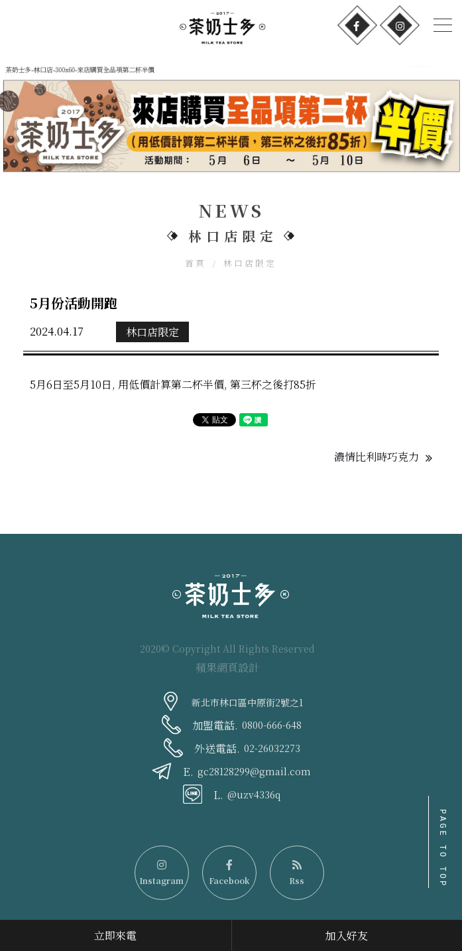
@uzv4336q (253, 794)
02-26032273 (272, 748)
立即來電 (115, 935)
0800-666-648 (272, 724)
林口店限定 (249, 263)
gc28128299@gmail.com (254, 771)
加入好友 (346, 935)
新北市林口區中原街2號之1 (247, 702)
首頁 (195, 263)
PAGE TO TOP (442, 848)
